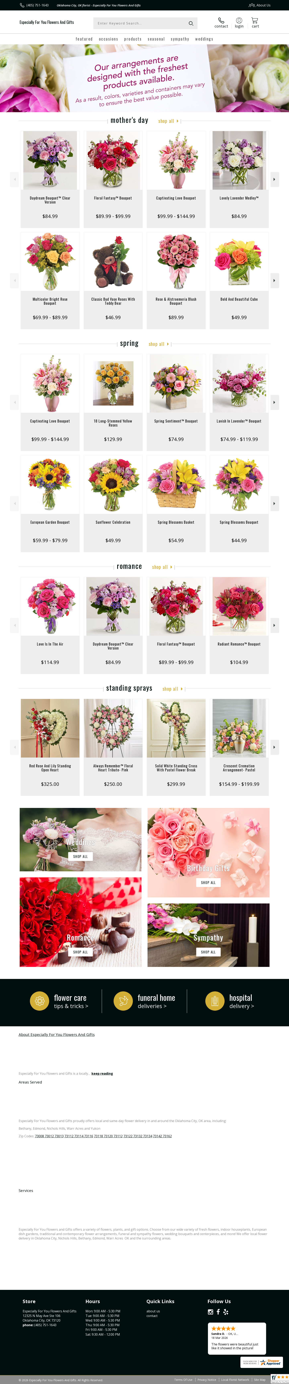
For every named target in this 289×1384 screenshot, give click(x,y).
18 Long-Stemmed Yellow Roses (113, 423)
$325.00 (50, 784)
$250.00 (113, 784)
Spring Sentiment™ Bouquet (176, 421)
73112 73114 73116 (78, 1136)
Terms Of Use (183, 1380)
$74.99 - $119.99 (239, 439)
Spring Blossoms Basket (176, 522)
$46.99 (113, 317)
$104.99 (239, 662)
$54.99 (176, 540)
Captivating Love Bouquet (176, 198)
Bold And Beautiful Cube (239, 299)
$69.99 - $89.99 (50, 317)
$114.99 (50, 662)
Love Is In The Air (50, 644)
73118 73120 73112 (108, 1136)
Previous (14, 179)
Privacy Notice (206, 1380)
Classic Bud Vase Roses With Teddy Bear (113, 301)
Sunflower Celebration (113, 522)
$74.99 (176, 439)
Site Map (260, 1380)
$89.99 (176, 317)
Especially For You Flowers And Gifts (47, 22)
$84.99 (50, 216)
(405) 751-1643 (37, 5)
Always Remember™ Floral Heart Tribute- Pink (113, 767)
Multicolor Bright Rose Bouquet (50, 301)
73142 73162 (162, 1136)
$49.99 (239, 317)
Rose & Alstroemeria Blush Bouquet (176, 301)
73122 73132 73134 (137, 1136)
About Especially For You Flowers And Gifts (57, 1034)
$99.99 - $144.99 (176, 216)
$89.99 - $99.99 (113, 216)
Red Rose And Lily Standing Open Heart (50, 767)
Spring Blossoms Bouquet (239, 522)
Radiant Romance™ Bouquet (239, 644)
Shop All (166, 120)
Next (275, 179)
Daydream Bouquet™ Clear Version (50, 200)
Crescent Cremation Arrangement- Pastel (239, 767)
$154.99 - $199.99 (239, 784)
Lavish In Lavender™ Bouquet (239, 421)
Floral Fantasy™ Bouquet (113, 198)
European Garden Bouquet (50, 522)
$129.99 (113, 439)
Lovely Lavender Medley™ (239, 198)
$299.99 (176, 784)
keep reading (102, 1073)
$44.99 (239, 540)
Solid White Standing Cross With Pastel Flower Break (176, 767)
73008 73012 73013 (49, 1136)
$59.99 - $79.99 (50, 540)
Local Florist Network (235, 1380)
